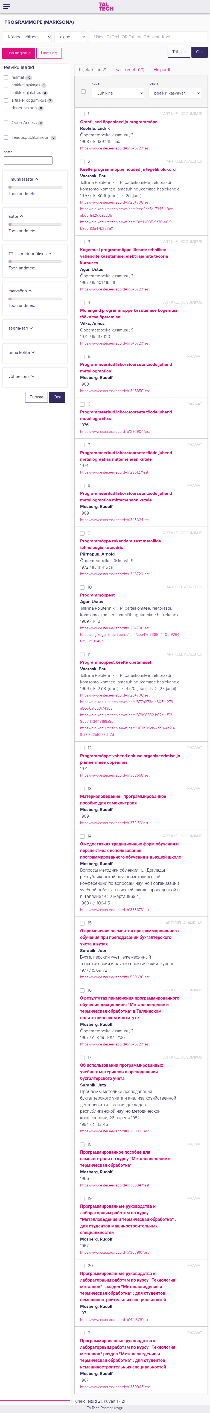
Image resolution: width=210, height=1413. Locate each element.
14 (90, 836)
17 (89, 1057)
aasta (8, 152)
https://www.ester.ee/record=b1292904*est (115, 431)
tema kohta (21, 352)
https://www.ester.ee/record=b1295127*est (114, 472)
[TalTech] (106, 6)
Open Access (27, 123)
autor (16, 216)
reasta (153, 83)
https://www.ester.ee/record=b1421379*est (114, 1319)
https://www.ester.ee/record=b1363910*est (114, 1252)
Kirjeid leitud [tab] (92, 69)
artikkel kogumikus (32, 100)
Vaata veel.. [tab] (130, 69)
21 (90, 1333)
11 (89, 654)
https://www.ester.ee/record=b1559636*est (115, 977)
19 (90, 1198)
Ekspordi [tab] (162, 69)
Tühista (179, 52)
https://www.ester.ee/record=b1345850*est (115, 391)
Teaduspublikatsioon (33, 137)
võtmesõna (21, 376)
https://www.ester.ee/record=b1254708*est (115, 202)
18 (90, 1144)
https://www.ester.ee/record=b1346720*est (115, 148)
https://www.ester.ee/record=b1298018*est (114, 1131)
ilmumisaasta (23, 179)
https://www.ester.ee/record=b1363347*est (114, 1185)
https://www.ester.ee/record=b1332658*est (115, 775)
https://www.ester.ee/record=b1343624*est (115, 520)
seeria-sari (20, 328)
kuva (96, 83)
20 (90, 1265)
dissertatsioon (27, 108)
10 (90, 587)
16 (90, 990)
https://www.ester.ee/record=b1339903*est (115, 1387)
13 (90, 788)
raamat (21, 77)
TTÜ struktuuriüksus (30, 254)
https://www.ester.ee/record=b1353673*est (114, 909)
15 (90, 923)
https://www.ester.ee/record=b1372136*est (114, 823)
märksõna (20, 291)
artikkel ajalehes (29, 93)
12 (90, 748)
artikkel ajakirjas (28, 85)
